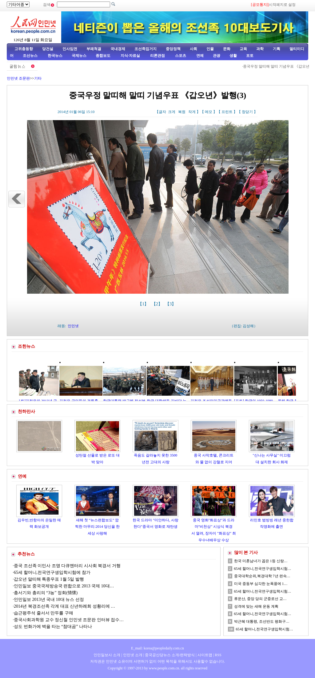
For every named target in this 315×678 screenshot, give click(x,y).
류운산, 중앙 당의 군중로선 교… (260, 599)
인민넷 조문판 (18, 78)
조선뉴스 (30, 55)
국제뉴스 (79, 55)
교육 (243, 49)
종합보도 (103, 55)
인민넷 (73, 326)
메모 (208, 112)
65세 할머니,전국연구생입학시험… (262, 568)
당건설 (47, 49)
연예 (199, 55)
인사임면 (69, 49)
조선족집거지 (145, 49)
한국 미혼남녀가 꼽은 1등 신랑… (261, 561)
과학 (260, 49)
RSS (218, 655)
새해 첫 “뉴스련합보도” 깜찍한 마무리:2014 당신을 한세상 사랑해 (97, 526)
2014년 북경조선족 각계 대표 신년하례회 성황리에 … (64, 606)
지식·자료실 (131, 55)
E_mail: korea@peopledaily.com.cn (157, 648)
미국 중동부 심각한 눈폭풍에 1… (261, 584)
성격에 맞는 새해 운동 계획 (256, 606)
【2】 (158, 304)
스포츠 (180, 55)
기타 (38, 78)
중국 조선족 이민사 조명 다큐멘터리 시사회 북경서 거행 (67, 565)
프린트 (227, 112)
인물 (210, 49)
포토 (249, 55)
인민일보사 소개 (107, 655)
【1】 (144, 304)
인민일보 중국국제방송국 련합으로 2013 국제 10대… (64, 586)
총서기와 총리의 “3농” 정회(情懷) (46, 592)
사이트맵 (204, 655)
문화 (226, 49)
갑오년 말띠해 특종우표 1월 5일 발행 (49, 579)
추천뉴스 (26, 554)
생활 (233, 55)
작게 (192, 112)
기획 (276, 49)
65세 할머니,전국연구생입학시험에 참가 (52, 572)
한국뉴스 (55, 55)
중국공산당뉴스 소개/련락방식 (170, 655)
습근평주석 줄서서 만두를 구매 (43, 613)
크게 (171, 112)
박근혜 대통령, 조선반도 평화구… (261, 621)
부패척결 (93, 49)
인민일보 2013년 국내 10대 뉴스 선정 (49, 599)
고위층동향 (23, 49)
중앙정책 (173, 49)
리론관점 (157, 55)
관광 (216, 55)
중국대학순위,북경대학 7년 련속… (262, 576)
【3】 (171, 304)
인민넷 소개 (132, 655)
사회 (193, 49)
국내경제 (117, 49)
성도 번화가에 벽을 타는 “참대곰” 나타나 (53, 626)
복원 (181, 112)
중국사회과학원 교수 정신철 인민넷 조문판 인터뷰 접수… (69, 619)
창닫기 (247, 112)
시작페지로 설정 (282, 4)
